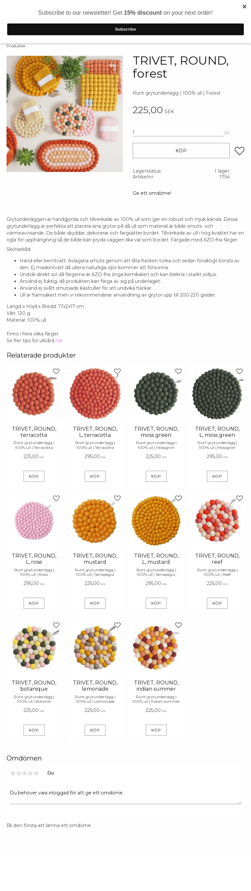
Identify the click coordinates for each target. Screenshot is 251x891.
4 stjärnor (30, 773)
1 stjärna (13, 773)
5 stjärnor (36, 773)
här (59, 341)
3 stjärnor (24, 773)
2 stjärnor (19, 773)
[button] (239, 151)
